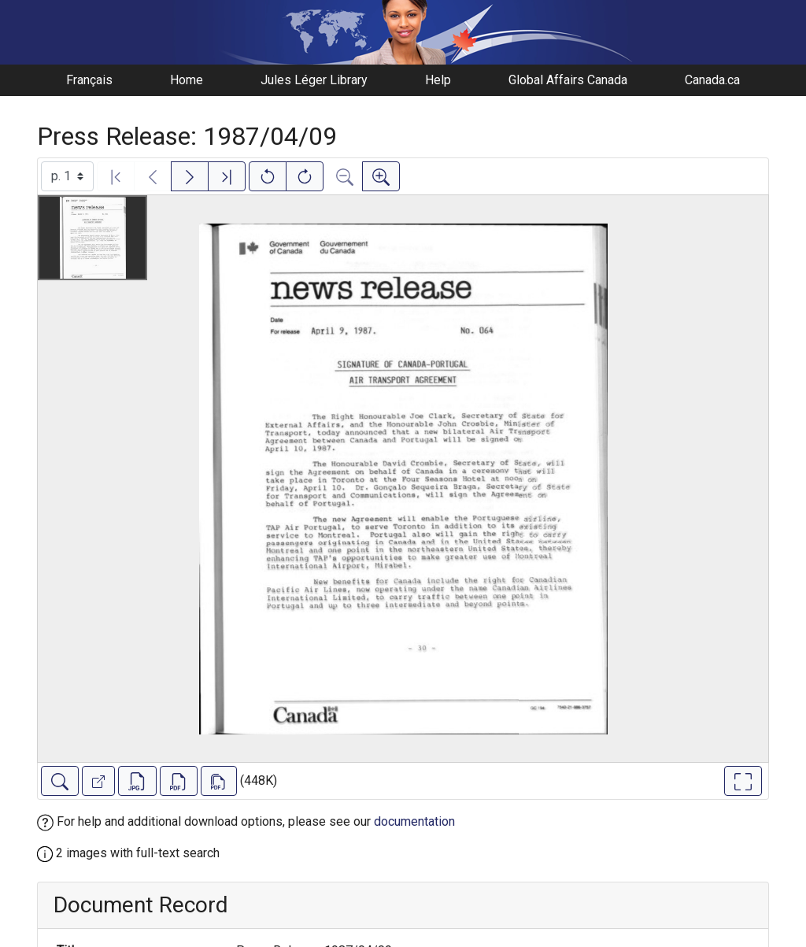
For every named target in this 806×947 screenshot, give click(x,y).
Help (438, 79)
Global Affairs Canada (567, 79)
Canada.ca (712, 79)
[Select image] (67, 176)
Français (89, 79)
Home (186, 79)
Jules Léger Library (314, 79)
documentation (414, 821)
